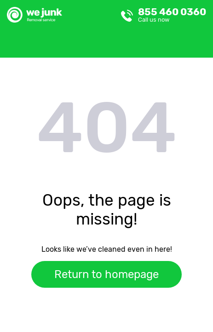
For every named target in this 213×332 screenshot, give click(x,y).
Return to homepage (106, 274)
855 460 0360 (172, 15)
